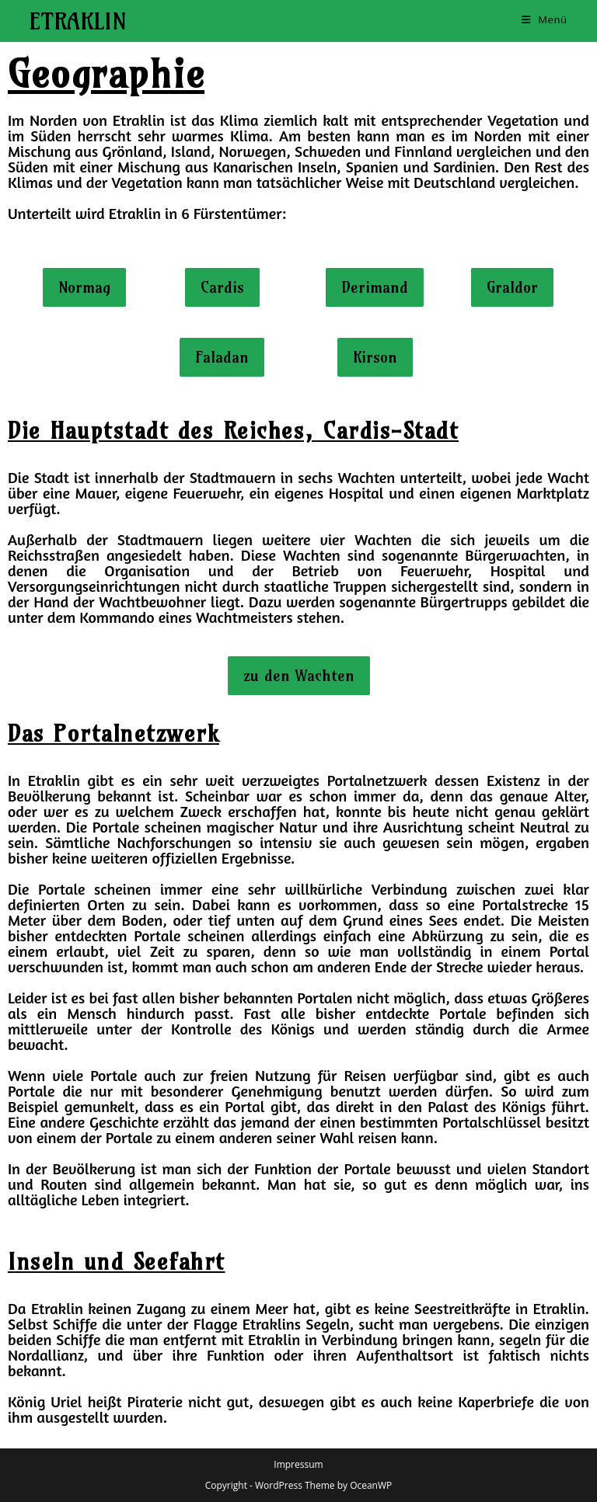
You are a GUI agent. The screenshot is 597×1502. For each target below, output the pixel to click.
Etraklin (78, 21)
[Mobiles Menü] (544, 19)
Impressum (298, 1464)
